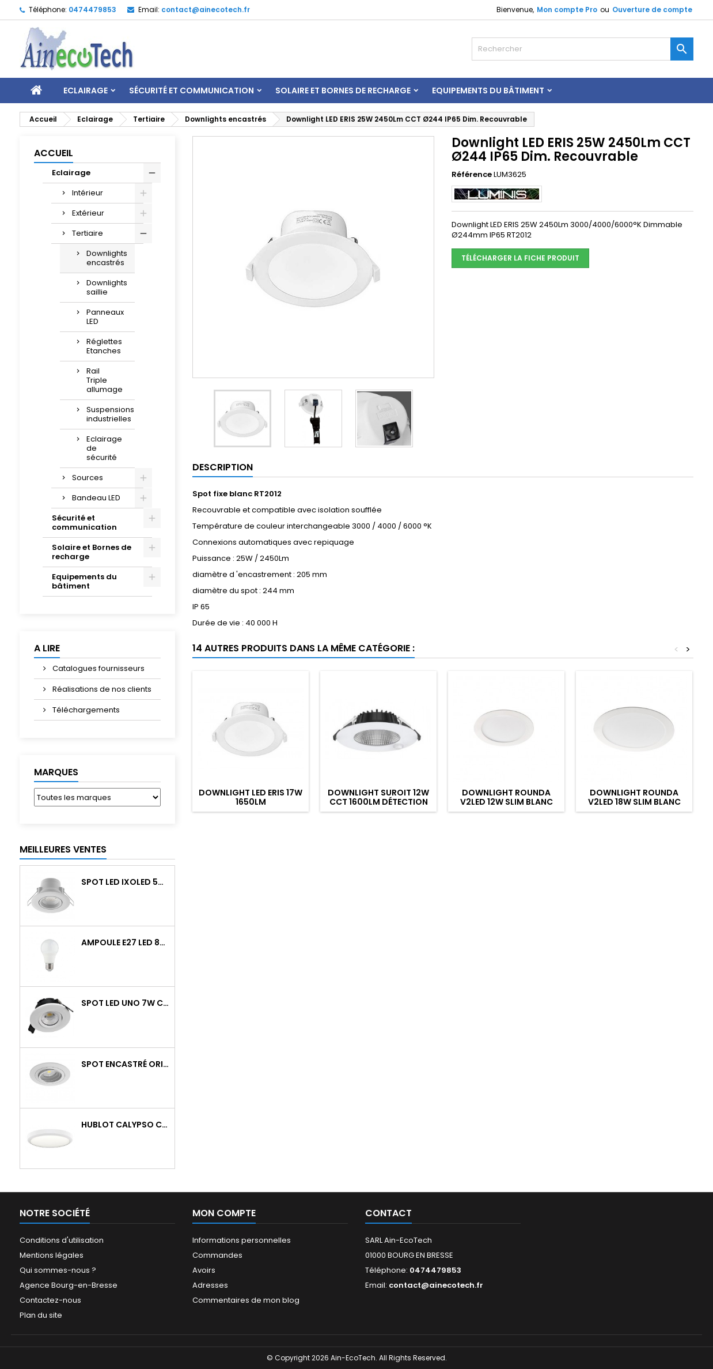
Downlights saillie (106, 287)
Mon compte (224, 1213)
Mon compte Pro (567, 9)
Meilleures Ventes (63, 849)
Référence (472, 174)
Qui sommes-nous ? (58, 1270)
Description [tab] (222, 467)
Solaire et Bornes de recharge (343, 90)
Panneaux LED (105, 317)
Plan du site (41, 1315)
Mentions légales (52, 1255)
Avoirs (203, 1270)
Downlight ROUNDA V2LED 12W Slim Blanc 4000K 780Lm (506, 802)
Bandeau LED (96, 497)
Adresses (210, 1285)
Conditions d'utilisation (62, 1240)
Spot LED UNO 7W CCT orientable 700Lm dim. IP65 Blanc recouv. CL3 (125, 1003)
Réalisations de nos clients (101, 689)
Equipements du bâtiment (488, 90)
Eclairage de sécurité (104, 448)
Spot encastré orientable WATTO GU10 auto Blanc (125, 1064)
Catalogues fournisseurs (98, 668)
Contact (388, 1213)
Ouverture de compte (652, 9)
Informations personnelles (241, 1240)
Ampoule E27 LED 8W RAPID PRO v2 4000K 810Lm (125, 942)
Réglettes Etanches (104, 346)
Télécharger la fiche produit (520, 258)
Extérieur (88, 213)
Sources (87, 477)
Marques (56, 772)
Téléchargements (85, 709)
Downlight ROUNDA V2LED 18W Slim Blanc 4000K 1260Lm (634, 802)
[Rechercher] (582, 49)
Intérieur (87, 192)
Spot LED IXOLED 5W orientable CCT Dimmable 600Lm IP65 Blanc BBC (125, 882)
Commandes (217, 1255)
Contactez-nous (50, 1300)
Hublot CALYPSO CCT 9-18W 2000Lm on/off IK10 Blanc (125, 1124)
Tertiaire (87, 233)
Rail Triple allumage (104, 380)
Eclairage (85, 90)
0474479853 (92, 9)
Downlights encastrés (106, 258)
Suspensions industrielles (110, 414)
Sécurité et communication (191, 90)
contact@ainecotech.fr (205, 9)
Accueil (53, 153)
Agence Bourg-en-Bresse (68, 1285)
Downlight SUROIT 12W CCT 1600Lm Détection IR (378, 802)
